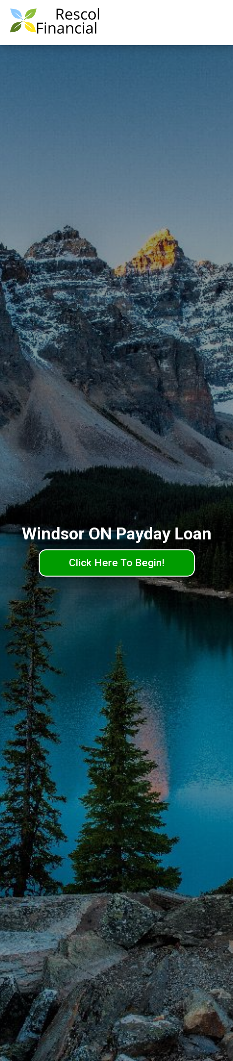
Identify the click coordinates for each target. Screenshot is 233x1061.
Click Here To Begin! (117, 563)
